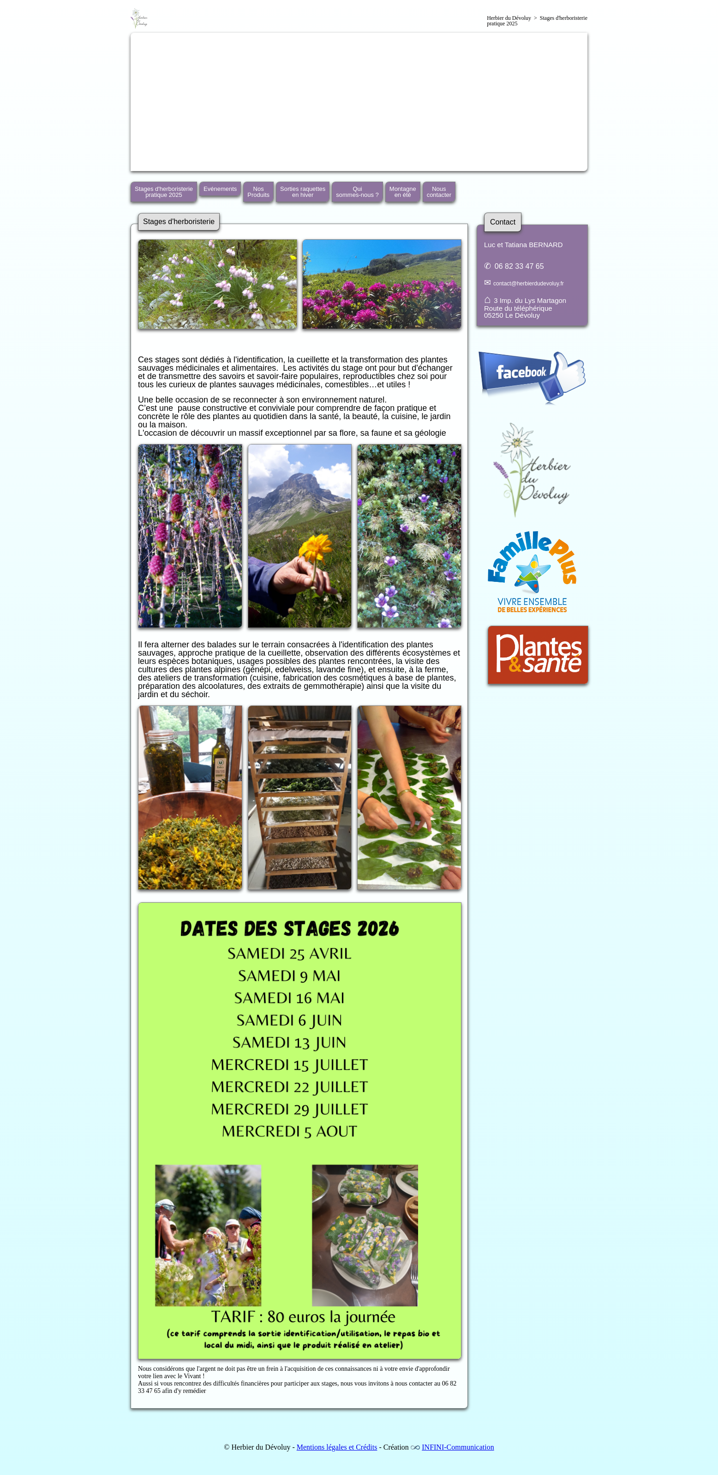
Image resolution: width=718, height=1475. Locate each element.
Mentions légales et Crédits (337, 1447)
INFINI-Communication (458, 1447)
